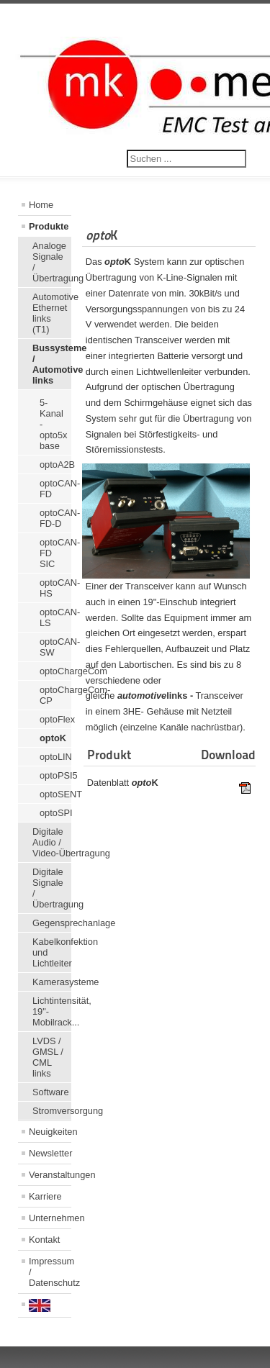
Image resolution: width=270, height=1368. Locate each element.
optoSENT (55, 794)
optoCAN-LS (55, 617)
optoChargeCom (55, 671)
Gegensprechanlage (51, 923)
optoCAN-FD (55, 488)
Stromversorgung (51, 1110)
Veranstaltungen (50, 1174)
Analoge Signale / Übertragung (51, 262)
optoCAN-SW (55, 647)
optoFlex (55, 719)
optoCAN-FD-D (55, 518)
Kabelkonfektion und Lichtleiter (51, 952)
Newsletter (50, 1153)
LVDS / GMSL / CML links (47, 1057)
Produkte (48, 226)
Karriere (45, 1196)
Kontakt (44, 1239)
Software (50, 1092)
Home (41, 204)
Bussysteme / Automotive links (51, 364)
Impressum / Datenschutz (50, 1272)
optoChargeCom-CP (55, 695)
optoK (53, 738)
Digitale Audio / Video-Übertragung (51, 842)
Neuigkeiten (50, 1131)
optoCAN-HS (55, 588)
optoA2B (55, 464)
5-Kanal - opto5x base (53, 424)
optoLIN (55, 756)
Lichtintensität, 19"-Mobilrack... (51, 1011)
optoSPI (55, 812)
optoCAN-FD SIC (55, 553)
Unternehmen (50, 1218)
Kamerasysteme (51, 982)
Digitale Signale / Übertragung (51, 888)
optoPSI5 (55, 775)
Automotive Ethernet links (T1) (51, 313)
